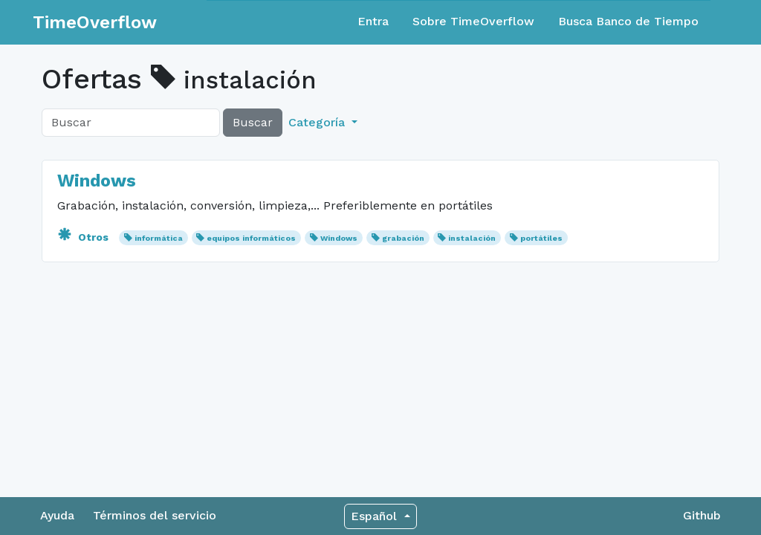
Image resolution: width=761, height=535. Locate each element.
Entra (373, 21)
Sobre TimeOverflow (473, 21)
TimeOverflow (95, 22)
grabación (403, 238)
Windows (96, 180)
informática (159, 238)
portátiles (541, 238)
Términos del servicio (154, 515)
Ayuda (57, 515)
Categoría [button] (318, 122)
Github (702, 515)
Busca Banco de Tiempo (628, 21)
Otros (84, 237)
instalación (472, 238)
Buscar (253, 122)
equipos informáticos (251, 238)
